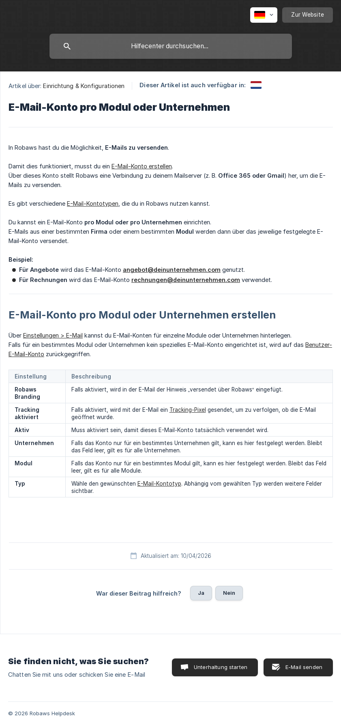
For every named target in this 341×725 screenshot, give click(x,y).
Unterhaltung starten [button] (220, 667)
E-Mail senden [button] (303, 667)
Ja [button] (201, 592)
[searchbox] (170, 46)
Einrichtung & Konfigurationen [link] (83, 85)
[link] (256, 85)
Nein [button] (229, 592)
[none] (263, 15)
